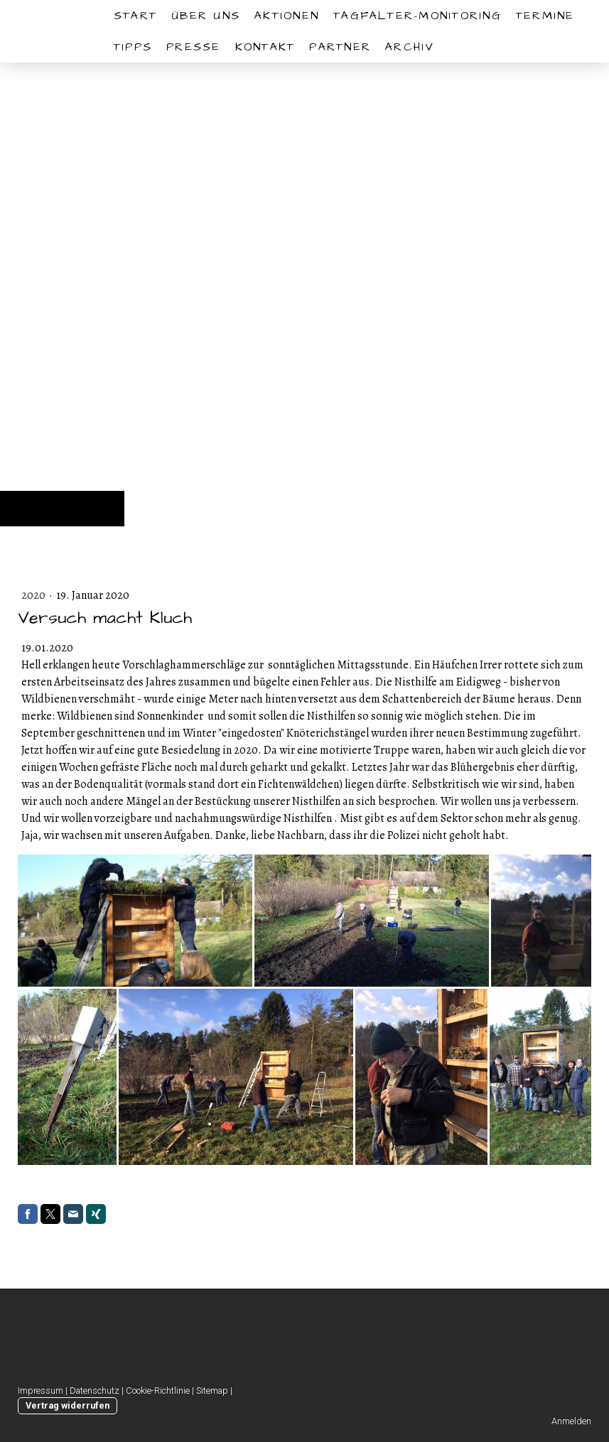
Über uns (205, 15)
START (135, 15)
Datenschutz (94, 1390)
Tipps (133, 47)
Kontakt (265, 47)
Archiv (409, 47)
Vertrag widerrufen (67, 1405)
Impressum (40, 1390)
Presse (193, 47)
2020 (34, 595)
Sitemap (212, 1390)
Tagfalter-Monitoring (417, 15)
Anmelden (571, 1421)
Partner (340, 47)
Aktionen (286, 15)
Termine (545, 15)
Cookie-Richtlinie (158, 1390)
